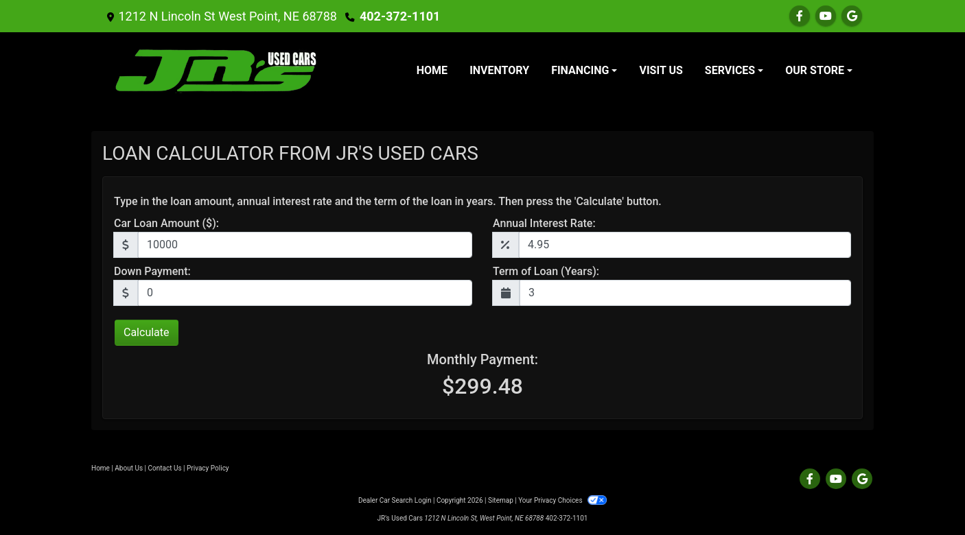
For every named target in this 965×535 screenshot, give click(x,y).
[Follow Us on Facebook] (799, 16)
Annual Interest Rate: (544, 223)
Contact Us (165, 468)
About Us (129, 468)
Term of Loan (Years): (546, 271)
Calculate (147, 332)
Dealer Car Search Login (395, 500)
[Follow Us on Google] (851, 16)
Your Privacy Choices (562, 500)
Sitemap (500, 500)
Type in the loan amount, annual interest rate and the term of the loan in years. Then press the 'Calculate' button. (388, 201)
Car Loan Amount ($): (166, 223)
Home (100, 468)
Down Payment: (152, 271)
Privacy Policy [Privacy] (208, 468)
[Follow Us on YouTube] (825, 16)
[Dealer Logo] (215, 70)
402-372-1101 (400, 16)
